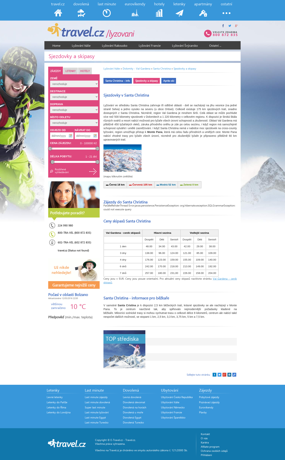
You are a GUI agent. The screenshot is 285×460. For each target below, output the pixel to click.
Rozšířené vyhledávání (61, 170)
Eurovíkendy (206, 407)
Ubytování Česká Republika (177, 397)
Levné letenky (55, 397)
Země (54, 78)
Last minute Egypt (95, 417)
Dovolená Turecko (133, 422)
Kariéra (205, 442)
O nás (204, 438)
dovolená (81, 3)
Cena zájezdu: (60, 143)
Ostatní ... (215, 45)
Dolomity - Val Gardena (136, 68)
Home (56, 45)
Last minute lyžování (97, 412)
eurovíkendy (135, 3)
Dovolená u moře (133, 412)
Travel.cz (130, 440)
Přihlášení (206, 455)
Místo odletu (60, 117)
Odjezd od (58, 130)
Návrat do (82, 130)
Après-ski (168, 80)
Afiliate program (210, 446)
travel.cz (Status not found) (73, 250)
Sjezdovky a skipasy (185, 68)
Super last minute (95, 407)
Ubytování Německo (173, 407)
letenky (179, 3)
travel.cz (58, 3)
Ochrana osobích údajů (214, 451)
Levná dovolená (132, 397)
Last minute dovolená (97, 402)
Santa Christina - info (117, 80)
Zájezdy (55, 71)
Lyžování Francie (150, 45)
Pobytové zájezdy (209, 397)
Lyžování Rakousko (114, 45)
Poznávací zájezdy (209, 402)
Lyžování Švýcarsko (185, 45)
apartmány (203, 3)
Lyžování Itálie (81, 45)
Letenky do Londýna (58, 412)
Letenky (70, 71)
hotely (159, 3)
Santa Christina (162, 68)
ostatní (226, 3)
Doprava (56, 104)
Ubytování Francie (171, 412)
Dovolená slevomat (134, 402)
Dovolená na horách (134, 407)
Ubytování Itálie (170, 402)
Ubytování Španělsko (173, 417)
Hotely (85, 71)
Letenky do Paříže (57, 402)
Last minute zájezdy (96, 397)
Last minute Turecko (96, 422)
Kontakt (205, 434)
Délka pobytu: (61, 156)
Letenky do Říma (56, 407)
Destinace (58, 91)
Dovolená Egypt (132, 417)
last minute (107, 3)
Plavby (203, 412)
